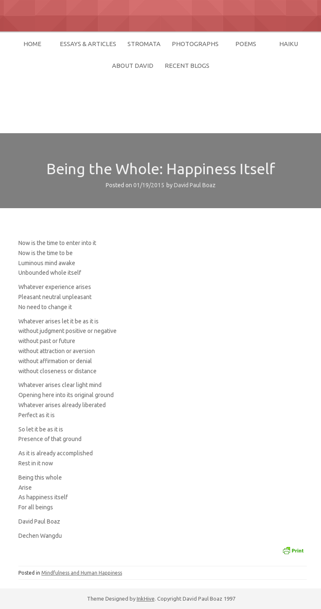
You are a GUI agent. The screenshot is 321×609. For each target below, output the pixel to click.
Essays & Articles (88, 43)
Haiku (288, 43)
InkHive (146, 598)
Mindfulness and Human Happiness (81, 572)
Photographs (195, 43)
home (32, 43)
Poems (245, 43)
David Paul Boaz (80, 99)
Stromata (143, 43)
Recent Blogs (187, 65)
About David (132, 65)
